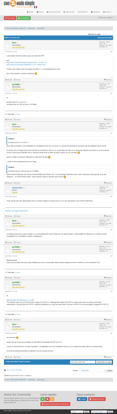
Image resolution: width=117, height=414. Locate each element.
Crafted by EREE (16, 410)
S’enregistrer (23, 18)
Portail (30, 12)
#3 (111, 133)
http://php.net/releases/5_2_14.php (22, 300)
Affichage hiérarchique (105, 38)
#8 (111, 333)
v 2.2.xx (17, 114)
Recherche (83, 12)
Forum (40, 12)
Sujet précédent (12, 361)
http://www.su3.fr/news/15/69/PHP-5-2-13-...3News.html (26, 65)
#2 (111, 93)
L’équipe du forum (97, 399)
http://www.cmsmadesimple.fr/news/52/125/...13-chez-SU (26, 62)
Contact (82, 399)
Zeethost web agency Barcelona (16, 211)
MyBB (10, 410)
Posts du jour (69, 12)
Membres (95, 12)
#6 (111, 256)
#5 (111, 229)
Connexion (10, 18)
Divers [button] (107, 12)
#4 (111, 196)
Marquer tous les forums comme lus (55, 404)
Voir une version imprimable (14, 370)
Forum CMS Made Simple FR (15, 28)
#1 (111, 51)
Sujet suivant (24, 361)
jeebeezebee (17, 188)
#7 (111, 291)
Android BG (27, 410)
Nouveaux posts (53, 12)
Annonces (31, 28)
